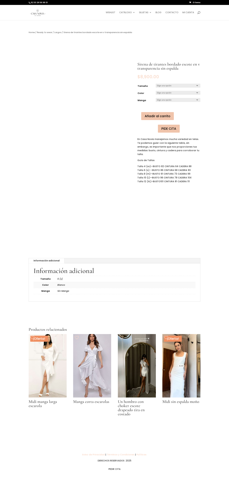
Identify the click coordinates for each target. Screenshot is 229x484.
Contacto (171, 12)
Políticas (141, 454)
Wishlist (110, 12)
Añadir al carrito (157, 116)
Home (32, 32)
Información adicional (47, 260)
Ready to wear (44, 32)
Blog (158, 12)
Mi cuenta (188, 12)
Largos (57, 32)
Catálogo (125, 12)
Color (141, 93)
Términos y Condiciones (121, 454)
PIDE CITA (168, 128)
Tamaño (143, 86)
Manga (142, 100)
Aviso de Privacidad (93, 454)
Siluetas (143, 12)
